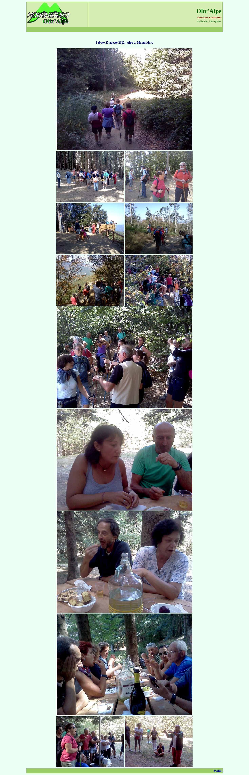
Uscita (218, 770)
